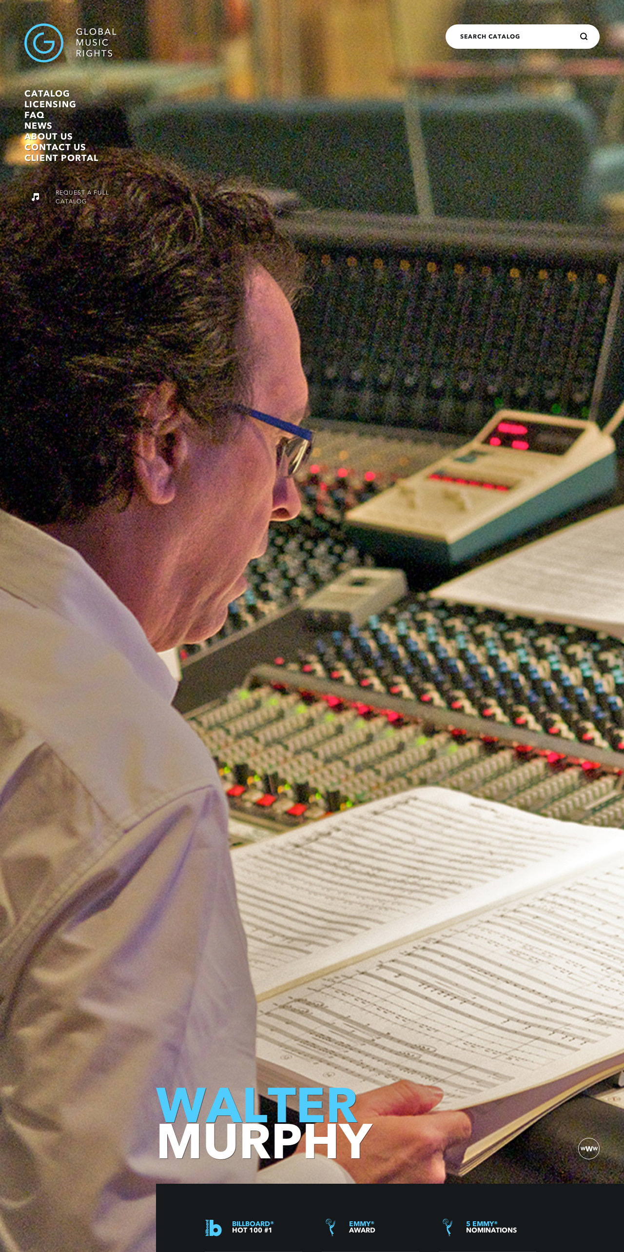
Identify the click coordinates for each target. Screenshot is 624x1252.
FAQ (34, 115)
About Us (48, 136)
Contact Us (55, 147)
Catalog (47, 93)
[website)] (589, 1148)
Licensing (50, 104)
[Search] (584, 36)
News (38, 125)
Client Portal (61, 158)
